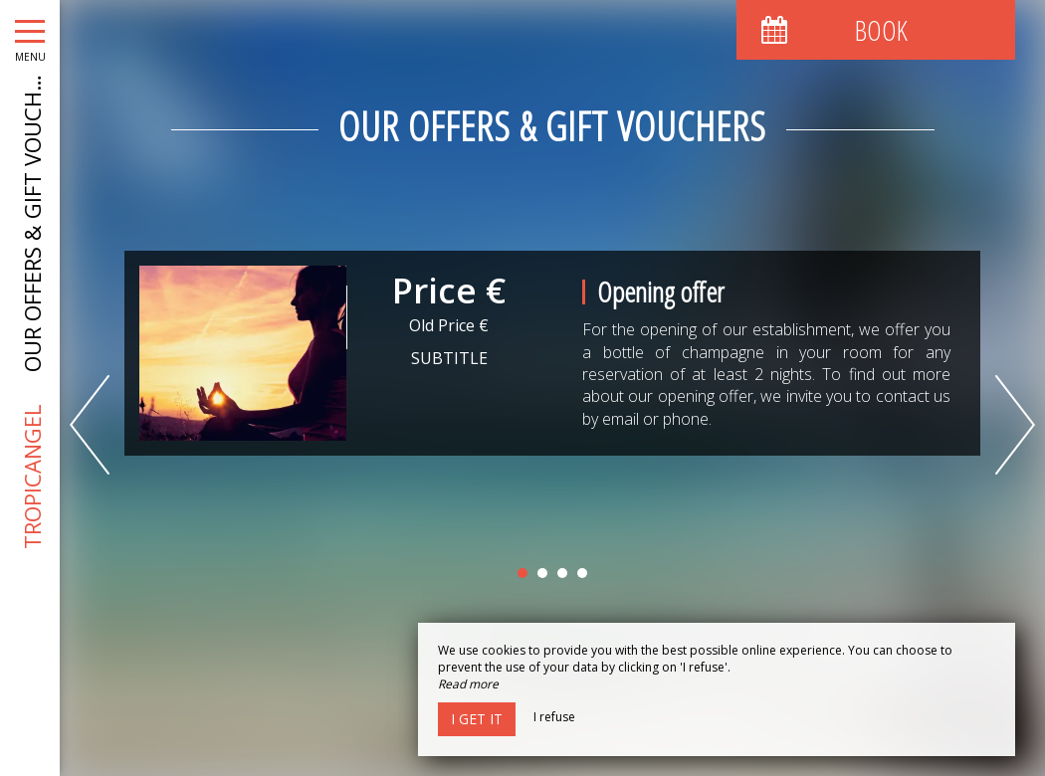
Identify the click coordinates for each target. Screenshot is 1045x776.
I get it (477, 718)
